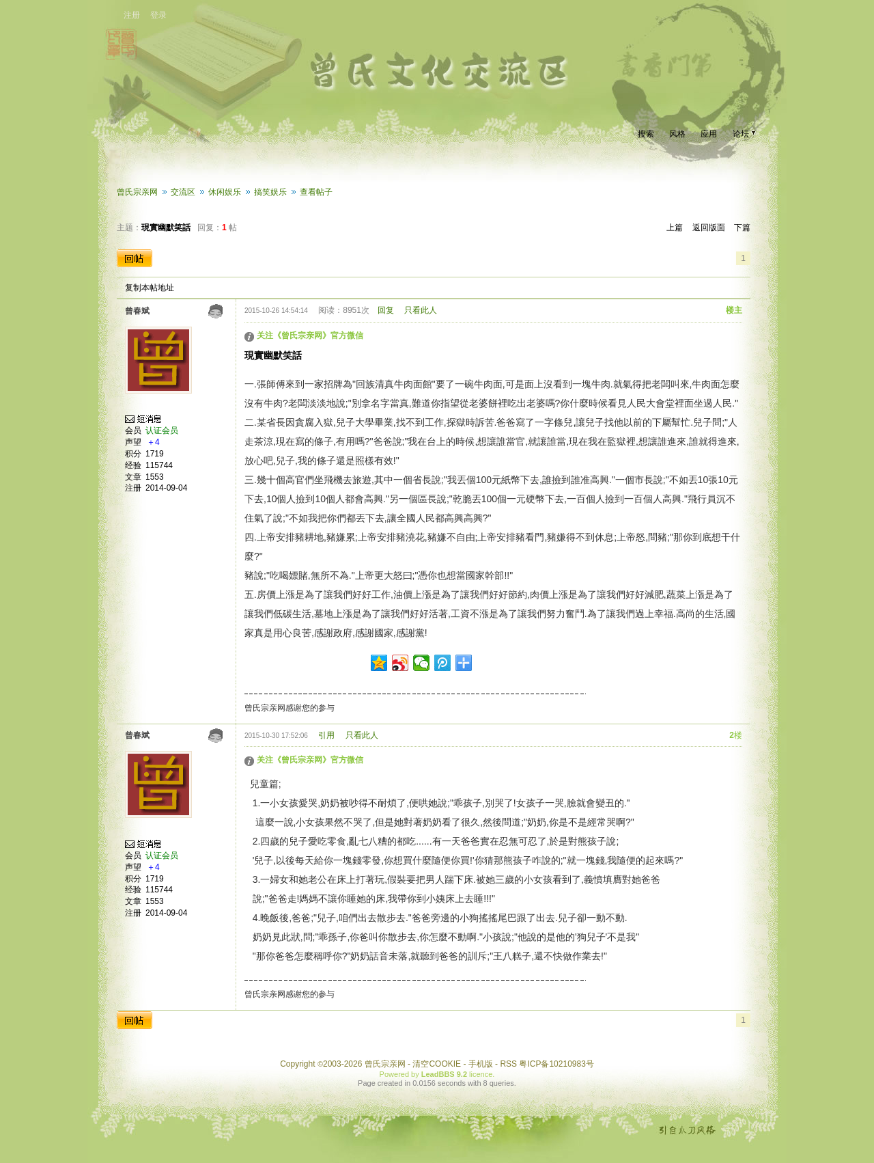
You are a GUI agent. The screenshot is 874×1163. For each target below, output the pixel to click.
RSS (508, 1064)
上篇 (674, 227)
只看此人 (420, 310)
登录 (158, 15)
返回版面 (708, 227)
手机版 (480, 1064)
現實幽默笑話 (166, 227)
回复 (386, 310)
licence (480, 1074)
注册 (132, 15)
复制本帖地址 (149, 287)
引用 (326, 735)
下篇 (742, 227)
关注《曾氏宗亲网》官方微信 (310, 335)
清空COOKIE (436, 1064)
